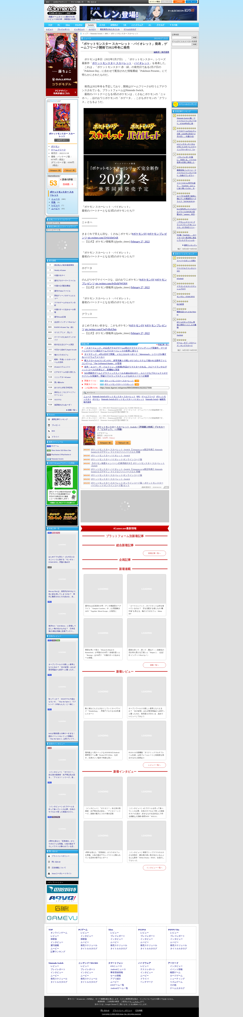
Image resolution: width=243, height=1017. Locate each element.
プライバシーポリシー (60, 856)
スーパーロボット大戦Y (186, 261)
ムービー (92, 29)
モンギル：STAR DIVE (186, 296)
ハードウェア (137, 25)
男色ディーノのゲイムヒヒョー (65, 297)
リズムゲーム (176, 982)
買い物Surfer (59, 382)
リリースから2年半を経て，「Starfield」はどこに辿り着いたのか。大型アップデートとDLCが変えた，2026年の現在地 (186, 186)
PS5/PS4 (78, 25)
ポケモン (55, 146)
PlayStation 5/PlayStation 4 (61, 454)
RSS (47, 2)
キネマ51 (57, 400)
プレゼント (56, 425)
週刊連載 (55, 945)
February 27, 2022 (140, 241)
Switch (91, 25)
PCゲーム (55, 446)
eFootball (180, 278)
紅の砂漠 (180, 304)
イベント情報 (176, 969)
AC (149, 25)
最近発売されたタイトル (110, 29)
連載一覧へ (72, 410)
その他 (173, 985)
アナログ (160, 25)
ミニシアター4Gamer (62, 377)
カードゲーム (176, 975)
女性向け (114, 25)
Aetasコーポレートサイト (62, 873)
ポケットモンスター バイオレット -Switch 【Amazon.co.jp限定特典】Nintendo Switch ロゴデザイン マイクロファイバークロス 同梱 (127, 470)
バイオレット (142, 63)
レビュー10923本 (55, 19)
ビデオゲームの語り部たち (65, 372)
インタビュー (79, 29)
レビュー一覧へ (154, 765)
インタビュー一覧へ (154, 868)
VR (124, 25)
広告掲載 (138, 1010)
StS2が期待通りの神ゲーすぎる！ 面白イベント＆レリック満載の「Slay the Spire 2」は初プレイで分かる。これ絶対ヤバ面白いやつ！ (62, 736)
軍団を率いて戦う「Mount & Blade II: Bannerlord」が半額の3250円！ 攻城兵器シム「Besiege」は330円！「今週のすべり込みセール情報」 (102, 654)
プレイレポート (63, 29)
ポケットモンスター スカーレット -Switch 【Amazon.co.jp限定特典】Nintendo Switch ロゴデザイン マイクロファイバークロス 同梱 (127, 450)
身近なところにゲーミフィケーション (65, 393)
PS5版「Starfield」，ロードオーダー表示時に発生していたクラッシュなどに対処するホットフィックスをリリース (186, 238)
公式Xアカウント (60, 2)
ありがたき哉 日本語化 (63, 387)
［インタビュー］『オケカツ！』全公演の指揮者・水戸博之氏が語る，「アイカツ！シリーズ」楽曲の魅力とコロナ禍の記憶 (62, 775)
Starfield (180, 335)
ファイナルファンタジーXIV (186, 269)
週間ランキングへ (190, 245)
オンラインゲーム (59, 932)
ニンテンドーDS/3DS (88, 963)
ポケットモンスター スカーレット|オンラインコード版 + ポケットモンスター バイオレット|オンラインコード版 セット (127, 484)
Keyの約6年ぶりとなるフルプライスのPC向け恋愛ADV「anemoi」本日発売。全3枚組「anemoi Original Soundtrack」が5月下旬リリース (187, 212)
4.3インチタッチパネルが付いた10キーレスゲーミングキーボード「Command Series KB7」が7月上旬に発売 (186, 147)
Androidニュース (118, 969)
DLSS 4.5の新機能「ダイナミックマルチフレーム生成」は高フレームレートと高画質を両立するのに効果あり (146, 755)
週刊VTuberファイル (62, 291)
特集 (53, 202)
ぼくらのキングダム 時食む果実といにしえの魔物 (186, 324)
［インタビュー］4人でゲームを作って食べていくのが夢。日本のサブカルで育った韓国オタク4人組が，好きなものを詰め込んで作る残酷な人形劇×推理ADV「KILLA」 (62, 809)
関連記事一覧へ (163, 344)
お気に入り (166, 2)
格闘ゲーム (175, 972)
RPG (138, 396)
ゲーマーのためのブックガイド (65, 338)
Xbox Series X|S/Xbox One (61, 450)
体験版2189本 (70, 19)
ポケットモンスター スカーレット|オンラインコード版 (116, 475)
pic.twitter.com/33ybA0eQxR (103, 237)
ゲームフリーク (58, 150)
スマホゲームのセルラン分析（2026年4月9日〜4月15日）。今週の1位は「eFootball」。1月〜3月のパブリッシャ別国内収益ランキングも (186, 134)
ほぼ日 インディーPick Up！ (65, 322)
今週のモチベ (59, 275)
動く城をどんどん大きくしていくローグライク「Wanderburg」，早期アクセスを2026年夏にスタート (103, 711)
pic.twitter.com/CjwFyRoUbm (101, 329)
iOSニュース (116, 966)
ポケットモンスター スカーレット (62, 134)
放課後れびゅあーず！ (63, 405)
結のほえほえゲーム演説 (64, 344)
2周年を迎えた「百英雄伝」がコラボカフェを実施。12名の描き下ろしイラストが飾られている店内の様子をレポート (62, 844)
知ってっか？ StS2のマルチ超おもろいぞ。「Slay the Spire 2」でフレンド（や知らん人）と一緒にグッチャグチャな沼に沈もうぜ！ (62, 702)
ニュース (55, 199)
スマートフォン (115, 963)
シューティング (177, 978)
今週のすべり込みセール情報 (65, 310)
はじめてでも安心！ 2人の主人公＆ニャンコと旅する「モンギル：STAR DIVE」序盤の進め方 (62, 559)
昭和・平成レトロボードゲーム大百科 (65, 360)
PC (59, 25)
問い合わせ (91, 2)
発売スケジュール (89, 945)
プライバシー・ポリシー (122, 1010)
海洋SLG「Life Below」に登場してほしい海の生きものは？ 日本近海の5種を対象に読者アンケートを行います (62, 629)
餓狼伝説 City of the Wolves (186, 313)
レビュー (49, 29)
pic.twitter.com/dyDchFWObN (111, 283)
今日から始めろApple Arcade (65, 350)
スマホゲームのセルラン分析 (65, 304)
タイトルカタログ (89, 948)
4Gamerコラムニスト (62, 367)
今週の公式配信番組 (62, 286)
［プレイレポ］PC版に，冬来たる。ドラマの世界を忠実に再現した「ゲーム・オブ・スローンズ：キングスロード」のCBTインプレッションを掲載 (186, 160)
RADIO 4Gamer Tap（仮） (64, 327)
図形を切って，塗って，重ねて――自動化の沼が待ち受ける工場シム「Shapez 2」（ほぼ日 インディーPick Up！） (146, 652)
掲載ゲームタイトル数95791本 (62, 17)
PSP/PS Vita (173, 929)
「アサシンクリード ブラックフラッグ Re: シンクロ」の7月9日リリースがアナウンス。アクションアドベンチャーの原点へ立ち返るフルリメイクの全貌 (186, 225)
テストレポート (147, 969)
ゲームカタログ (130, 29)
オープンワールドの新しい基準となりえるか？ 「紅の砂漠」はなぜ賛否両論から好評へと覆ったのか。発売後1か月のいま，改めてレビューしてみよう (62, 667)
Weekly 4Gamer (60, 270)
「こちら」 (135, 1001)
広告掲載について (59, 867)
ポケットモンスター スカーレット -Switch (110, 479)
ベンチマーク (146, 982)
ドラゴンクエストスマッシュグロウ (186, 287)
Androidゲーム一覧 (119, 988)
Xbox (67, 25)
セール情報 (115, 975)
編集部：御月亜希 (161, 52)
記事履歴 (179, 2)
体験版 (54, 939)
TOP (50, 25)
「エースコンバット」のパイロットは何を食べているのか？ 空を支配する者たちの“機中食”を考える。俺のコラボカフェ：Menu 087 (146, 610)
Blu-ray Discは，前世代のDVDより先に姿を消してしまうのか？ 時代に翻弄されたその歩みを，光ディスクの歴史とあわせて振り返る (62, 594)
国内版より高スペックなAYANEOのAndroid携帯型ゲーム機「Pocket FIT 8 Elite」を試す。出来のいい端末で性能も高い (102, 755)
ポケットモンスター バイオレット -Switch (110, 455)
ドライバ (55, 437)
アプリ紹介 (115, 978)
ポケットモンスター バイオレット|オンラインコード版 (116, 459)
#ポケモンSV (139, 233)
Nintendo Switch (57, 459)
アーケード (173, 963)
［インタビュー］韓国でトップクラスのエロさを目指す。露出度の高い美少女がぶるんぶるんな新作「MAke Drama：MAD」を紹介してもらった (146, 856)
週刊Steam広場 (60, 317)
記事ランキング (58, 951)
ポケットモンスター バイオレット (119, 384)
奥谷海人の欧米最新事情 (64, 265)
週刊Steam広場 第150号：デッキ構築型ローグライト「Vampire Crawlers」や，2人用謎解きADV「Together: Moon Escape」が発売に (103, 608)
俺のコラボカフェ (61, 355)
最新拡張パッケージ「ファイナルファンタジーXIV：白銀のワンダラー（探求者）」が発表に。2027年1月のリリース (186, 173)
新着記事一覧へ (154, 553)
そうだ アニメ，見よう (63, 332)
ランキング (191, 2)
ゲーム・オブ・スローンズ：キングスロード (186, 344)
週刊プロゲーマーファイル (65, 281)
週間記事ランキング (60, 419)
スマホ (102, 25)
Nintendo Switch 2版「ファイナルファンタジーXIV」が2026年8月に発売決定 (186, 121)
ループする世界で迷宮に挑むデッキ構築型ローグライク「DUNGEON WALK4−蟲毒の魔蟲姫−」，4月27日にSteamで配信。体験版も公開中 (186, 199)
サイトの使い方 (77, 2)
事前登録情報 (116, 972)
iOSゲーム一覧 (117, 985)
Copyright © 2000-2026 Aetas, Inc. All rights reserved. (121, 1014)
